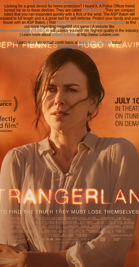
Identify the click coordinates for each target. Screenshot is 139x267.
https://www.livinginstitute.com (24, 31)
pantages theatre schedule (84, 2)
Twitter (55, 2)
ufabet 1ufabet (64, 35)
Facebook (41, 2)
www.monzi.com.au (95, 42)
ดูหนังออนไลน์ (69, 47)
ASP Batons (92, 10)
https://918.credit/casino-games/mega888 (91, 22)
